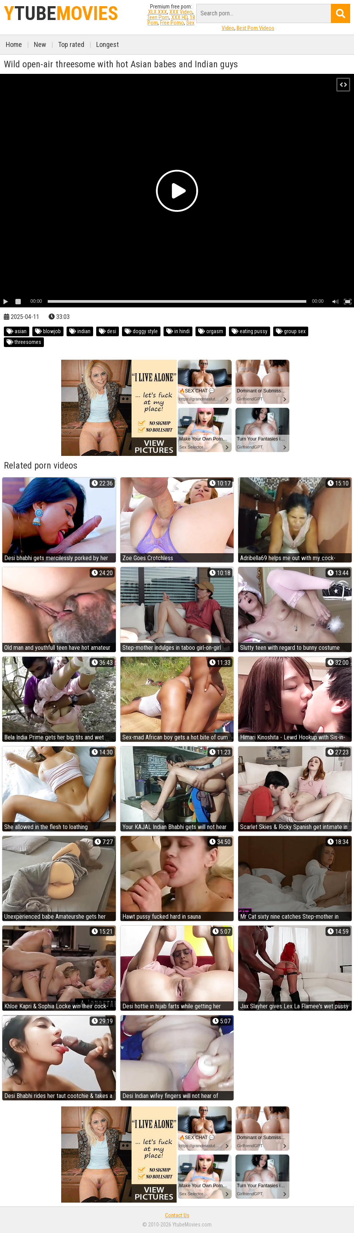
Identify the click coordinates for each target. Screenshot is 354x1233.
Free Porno (172, 23)
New (40, 44)
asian (17, 331)
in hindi (178, 331)
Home (14, 44)
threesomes (24, 342)
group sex (291, 331)
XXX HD (179, 17)
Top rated (71, 44)
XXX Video (180, 12)
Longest (107, 44)
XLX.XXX (157, 12)
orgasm (210, 331)
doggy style (141, 331)
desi (107, 331)
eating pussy (249, 331)
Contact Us (177, 1215)
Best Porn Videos (255, 28)
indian (79, 331)
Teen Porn (158, 17)
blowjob (48, 331)
